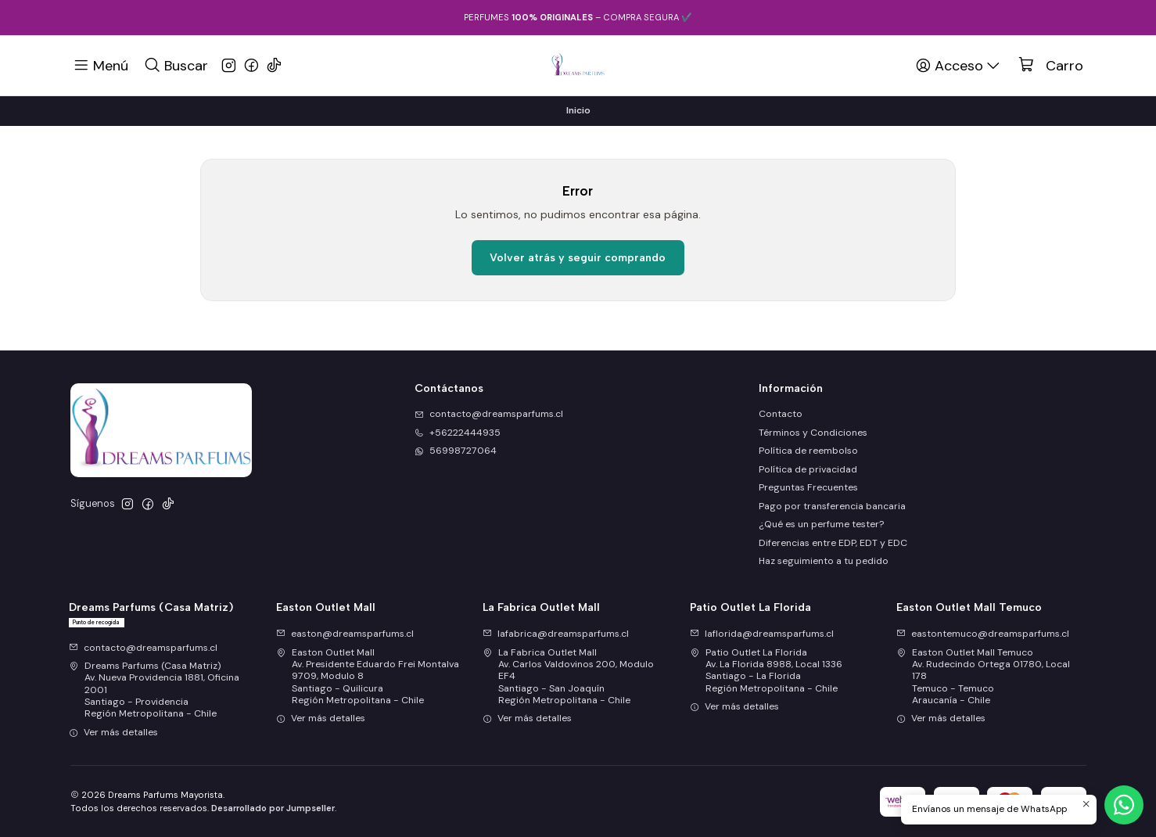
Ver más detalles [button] (113, 732)
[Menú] (100, 64)
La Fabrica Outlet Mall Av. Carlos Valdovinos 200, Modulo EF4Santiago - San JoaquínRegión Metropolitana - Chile (568, 676)
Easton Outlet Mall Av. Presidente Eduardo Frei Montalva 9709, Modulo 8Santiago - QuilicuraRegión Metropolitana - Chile (367, 676)
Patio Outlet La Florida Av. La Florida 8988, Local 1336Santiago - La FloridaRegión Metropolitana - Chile (766, 670)
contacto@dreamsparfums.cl (143, 647)
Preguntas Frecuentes (808, 487)
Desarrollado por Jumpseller (273, 808)
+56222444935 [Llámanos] (458, 432)
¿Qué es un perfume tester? (821, 524)
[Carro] (1050, 65)
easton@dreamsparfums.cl (345, 633)
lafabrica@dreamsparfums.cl (556, 633)
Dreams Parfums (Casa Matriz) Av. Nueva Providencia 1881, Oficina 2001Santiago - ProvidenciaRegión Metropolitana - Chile (154, 689)
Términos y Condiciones (813, 432)
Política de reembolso (808, 450)
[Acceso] (959, 64)
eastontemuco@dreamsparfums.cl (982, 633)
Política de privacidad (808, 469)
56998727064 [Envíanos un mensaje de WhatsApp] (456, 450)
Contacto (780, 414)
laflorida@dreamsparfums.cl (762, 633)
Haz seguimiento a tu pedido (824, 561)
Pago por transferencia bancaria (832, 506)
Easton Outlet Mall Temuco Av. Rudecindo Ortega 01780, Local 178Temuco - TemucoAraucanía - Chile (983, 676)
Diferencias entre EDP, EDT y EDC (833, 543)
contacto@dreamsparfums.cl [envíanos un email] (489, 414)
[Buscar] (175, 64)
